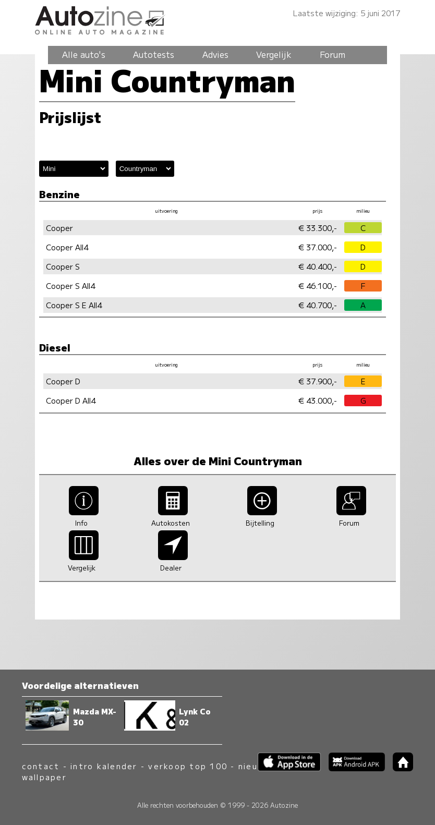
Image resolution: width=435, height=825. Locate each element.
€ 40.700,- (317, 304)
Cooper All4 (67, 246)
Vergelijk (274, 54)
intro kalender (103, 765)
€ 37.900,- (317, 380)
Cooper (59, 227)
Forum (332, 54)
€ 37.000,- (317, 246)
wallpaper (44, 776)
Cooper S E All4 (74, 304)
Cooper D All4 (70, 400)
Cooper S (63, 266)
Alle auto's (83, 54)
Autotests (153, 54)
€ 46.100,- (317, 285)
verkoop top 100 (187, 765)
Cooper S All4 (70, 285)
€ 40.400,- (317, 266)
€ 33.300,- (317, 227)
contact (41, 765)
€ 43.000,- (317, 400)
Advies (215, 54)
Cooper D (63, 380)
